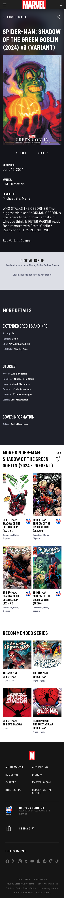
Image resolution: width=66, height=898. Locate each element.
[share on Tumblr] (26, 862)
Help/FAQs (12, 774)
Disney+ (37, 774)
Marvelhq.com (41, 782)
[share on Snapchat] (38, 862)
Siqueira (6, 538)
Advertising (40, 767)
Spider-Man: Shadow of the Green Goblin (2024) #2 (11, 598)
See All (58, 457)
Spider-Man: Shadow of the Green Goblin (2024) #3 (41, 525)
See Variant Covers (17, 240)
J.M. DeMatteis (14, 184)
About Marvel (14, 767)
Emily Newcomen (19, 399)
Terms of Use (23, 879)
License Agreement (48, 888)
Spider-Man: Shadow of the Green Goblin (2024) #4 (11, 525)
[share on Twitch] (51, 862)
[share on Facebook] (7, 862)
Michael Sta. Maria (16, 198)
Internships (13, 789)
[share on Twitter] (13, 862)
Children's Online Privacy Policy (21, 888)
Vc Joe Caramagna (22, 394)
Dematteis (7, 535)
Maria (15, 535)
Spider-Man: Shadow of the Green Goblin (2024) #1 (41, 598)
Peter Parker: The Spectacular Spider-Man (43, 724)
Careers (10, 782)
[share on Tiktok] (57, 862)
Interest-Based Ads (23, 892)
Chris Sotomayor (22, 389)
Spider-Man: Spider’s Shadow (12, 722)
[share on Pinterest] (44, 862)
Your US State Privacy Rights (20, 883)
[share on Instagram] (20, 862)
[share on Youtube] (32, 862)
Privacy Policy (40, 879)
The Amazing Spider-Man (10, 675)
